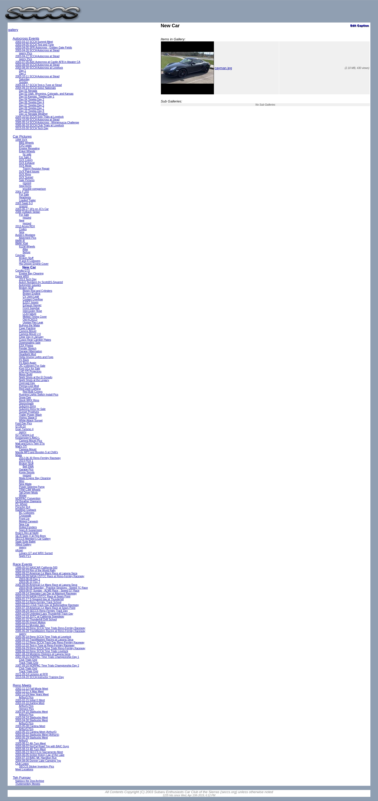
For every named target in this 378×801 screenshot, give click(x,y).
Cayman (20, 255)
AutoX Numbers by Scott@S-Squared (41, 282)
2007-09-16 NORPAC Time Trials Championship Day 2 (47, 665)
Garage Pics (26, 469)
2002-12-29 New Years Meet (32, 694)
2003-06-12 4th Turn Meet (30, 743)
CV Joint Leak (31, 296)
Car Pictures (22, 136)
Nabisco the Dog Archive (29, 781)
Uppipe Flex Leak (33, 322)
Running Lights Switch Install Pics (38, 394)
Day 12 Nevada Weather (33, 113)
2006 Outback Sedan (27, 211)
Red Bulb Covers (33, 391)
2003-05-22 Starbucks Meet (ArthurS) (37, 734)
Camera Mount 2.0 (30, 334)
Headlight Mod (27, 354)
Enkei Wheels (27, 151)
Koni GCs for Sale (29, 368)
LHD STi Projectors (30, 371)
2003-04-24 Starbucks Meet (31, 717)
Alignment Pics (27, 237)
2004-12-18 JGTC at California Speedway (39, 616)
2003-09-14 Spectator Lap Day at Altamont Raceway (46, 593)
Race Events (22, 564)
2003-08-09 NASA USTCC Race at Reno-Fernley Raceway (49, 576)
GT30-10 (20, 426)
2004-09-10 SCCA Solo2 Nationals (35, 87)
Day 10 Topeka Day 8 (31, 111)
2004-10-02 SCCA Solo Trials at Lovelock (39, 116)
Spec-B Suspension (30, 530)
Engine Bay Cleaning (31, 273)
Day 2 (22, 73)
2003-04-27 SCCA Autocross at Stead (37, 56)
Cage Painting (27, 328)
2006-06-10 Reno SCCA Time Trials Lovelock (41, 651)
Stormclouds (26, 403)
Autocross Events (26, 38)
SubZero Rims (27, 406)
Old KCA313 (30, 319)
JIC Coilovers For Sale (32, 365)
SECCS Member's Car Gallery (33, 538)
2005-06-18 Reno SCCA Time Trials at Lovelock (43, 636)
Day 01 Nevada (28, 90)
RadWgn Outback (25, 509)
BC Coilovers (26, 512)
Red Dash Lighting (29, 388)
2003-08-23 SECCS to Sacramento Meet (39, 752)
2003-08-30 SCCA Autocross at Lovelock (39, 67)
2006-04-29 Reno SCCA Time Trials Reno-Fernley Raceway (50, 648)
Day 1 (22, 70)
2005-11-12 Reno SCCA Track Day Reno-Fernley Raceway (50, 642)
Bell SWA (28, 466)
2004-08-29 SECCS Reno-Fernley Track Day (41, 610)
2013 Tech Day (27, 279)
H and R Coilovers (29, 260)
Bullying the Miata (29, 325)
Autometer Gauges (30, 285)
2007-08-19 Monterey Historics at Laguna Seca (43, 654)
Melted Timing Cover (35, 316)
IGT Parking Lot (24, 435)
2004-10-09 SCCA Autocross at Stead (37, 119)
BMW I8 (20, 240)
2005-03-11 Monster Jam (30, 625)
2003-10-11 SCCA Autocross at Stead (37, 76)
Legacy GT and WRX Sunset (35, 553)
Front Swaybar (31, 308)
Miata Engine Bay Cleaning (35, 478)
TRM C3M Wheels (29, 489)
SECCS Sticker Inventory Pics (36, 766)
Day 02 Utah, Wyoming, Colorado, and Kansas (46, 93)
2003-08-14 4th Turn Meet (30, 749)
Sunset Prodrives (29, 411)
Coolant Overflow (33, 299)
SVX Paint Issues (29, 171)
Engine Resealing (29, 148)
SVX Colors (26, 160)
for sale (27, 154)
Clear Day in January (31, 336)
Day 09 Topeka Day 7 (31, 108)
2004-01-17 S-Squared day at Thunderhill (39, 599)
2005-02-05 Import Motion (30, 622)
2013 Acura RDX (25, 226)
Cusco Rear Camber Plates (35, 339)
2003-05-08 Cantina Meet (30, 726)
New (21, 220)
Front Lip (24, 518)
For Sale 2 (25, 157)
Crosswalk (25, 515)
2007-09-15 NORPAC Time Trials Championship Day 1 (47, 657)
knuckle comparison (34, 188)
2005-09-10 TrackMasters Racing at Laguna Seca (44, 639)
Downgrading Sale (29, 342)
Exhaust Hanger (32, 305)
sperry (22, 432)
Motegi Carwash (28, 521)
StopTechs (25, 186)
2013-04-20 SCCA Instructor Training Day (39, 677)
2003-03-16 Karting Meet (30, 703)
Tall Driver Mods (28, 492)
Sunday (23, 82)
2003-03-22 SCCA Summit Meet (34, 41)
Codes (23, 229)
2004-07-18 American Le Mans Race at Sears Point (45, 608)
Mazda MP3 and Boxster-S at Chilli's (36, 452)
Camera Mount (27, 331)
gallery (13, 30)
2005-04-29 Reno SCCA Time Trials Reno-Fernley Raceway (50, 628)
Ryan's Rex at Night (27, 533)
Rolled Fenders (28, 527)
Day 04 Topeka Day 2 (31, 99)
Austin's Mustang (25, 235)
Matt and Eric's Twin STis (30, 443)
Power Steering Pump (31, 486)
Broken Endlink (31, 293)
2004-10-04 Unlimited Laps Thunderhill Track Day (44, 613)
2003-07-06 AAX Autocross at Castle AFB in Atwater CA (47, 62)
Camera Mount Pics (30, 440)
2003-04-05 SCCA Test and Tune (34, 44)
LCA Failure (29, 313)
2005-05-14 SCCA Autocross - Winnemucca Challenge (47, 122)
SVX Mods (25, 165)
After (25, 249)
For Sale (24, 194)
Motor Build (25, 374)
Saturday (24, 79)
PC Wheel (21, 504)
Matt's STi (21, 446)
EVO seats (25, 145)
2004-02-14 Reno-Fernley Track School (38, 602)
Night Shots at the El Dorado (35, 377)
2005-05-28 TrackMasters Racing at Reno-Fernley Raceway (50, 631)
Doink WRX (22, 276)
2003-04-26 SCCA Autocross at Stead (37, 50)
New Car (29, 267)
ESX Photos (26, 345)
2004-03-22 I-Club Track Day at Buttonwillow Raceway (47, 605)
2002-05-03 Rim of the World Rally (35, 570)
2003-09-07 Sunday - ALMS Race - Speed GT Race (49, 590)
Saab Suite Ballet (25, 541)
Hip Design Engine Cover (33, 263)
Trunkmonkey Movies (27, 783)
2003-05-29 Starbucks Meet (31, 737)
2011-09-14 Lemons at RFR (31, 674)
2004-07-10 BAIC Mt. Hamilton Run (36, 757)
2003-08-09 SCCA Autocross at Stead (37, 64)
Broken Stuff (26, 258)
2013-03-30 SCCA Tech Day (31, 128)
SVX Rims (25, 174)
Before (26, 252)
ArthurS (23, 740)
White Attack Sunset (31, 420)
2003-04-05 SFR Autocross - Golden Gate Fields (43, 47)
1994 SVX (21, 139)
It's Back (24, 360)
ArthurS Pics (26, 697)
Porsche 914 (22, 507)
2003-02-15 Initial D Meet (30, 700)
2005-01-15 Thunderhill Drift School (36, 619)
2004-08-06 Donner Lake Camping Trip (38, 760)
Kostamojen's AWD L (27, 437)
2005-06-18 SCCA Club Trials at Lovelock (39, 125)
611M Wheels (27, 246)
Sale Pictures (26, 180)
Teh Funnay (22, 778)
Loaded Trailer (27, 200)
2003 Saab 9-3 (24, 203)
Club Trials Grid (28, 659)
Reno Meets (22, 685)
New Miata (25, 484)
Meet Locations (24, 769)
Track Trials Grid (28, 662)
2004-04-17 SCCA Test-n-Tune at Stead (38, 85)
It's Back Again (27, 362)
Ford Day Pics (23, 423)
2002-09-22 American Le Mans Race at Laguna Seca (46, 573)
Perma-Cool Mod (29, 386)
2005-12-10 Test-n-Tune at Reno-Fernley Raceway (45, 645)
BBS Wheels (26, 142)
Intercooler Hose (32, 311)
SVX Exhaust (26, 162)
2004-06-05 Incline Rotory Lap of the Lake (40, 755)
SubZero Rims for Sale (32, 409)
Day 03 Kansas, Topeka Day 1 (36, 96)
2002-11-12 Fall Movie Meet (31, 688)
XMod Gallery (23, 544)
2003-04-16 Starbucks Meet (31, 711)
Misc (21, 481)
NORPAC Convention (27, 498)
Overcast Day (27, 383)
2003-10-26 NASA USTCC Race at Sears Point (43, 596)
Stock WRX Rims (29, 400)
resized (27, 183)
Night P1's (25, 556)
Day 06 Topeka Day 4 (31, 102)
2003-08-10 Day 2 (29, 582)
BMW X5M (21, 243)
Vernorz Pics (26, 708)
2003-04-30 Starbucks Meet (31, 720)
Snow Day (25, 397)
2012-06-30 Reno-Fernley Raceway (39, 458)
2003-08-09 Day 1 (29, 579)
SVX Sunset (26, 177)
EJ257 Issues (30, 302)
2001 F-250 (22, 191)
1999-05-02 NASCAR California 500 (36, 567)
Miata (18, 455)
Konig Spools (26, 472)
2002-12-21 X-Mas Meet (29, 691)
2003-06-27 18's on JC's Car (32, 209)
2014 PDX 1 (26, 460)
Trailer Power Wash (30, 414)
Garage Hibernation (30, 351)
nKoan (19, 550)
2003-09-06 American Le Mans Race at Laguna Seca (46, 584)
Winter (23, 495)
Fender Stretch (27, 348)
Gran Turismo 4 (24, 429)
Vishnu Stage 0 (28, 417)
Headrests (25, 197)
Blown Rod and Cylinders (37, 290)
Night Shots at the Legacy (34, 380)
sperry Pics (25, 53)
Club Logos (22, 763)
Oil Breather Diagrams (28, 501)
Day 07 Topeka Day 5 (31, 105)
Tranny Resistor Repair (36, 168)
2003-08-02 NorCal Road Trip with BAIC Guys (42, 746)
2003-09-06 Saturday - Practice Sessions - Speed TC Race (53, 587)
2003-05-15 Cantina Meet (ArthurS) (36, 731)
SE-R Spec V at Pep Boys (30, 535)
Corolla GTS (22, 270)
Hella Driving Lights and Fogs (36, 357)
